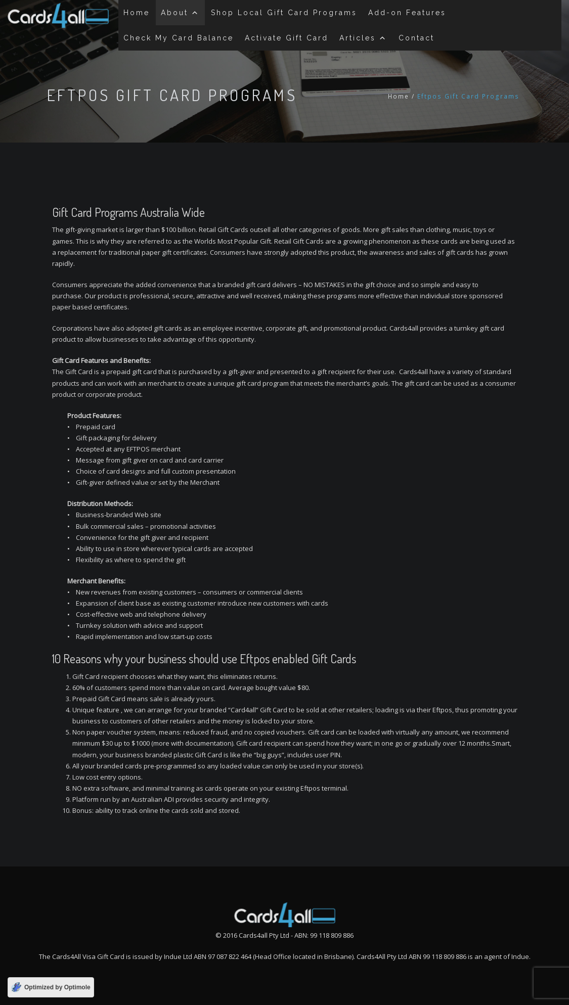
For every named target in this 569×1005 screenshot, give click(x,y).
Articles (363, 38)
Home (136, 13)
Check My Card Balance (178, 38)
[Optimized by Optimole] (51, 987)
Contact (416, 38)
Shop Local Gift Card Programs (284, 13)
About (180, 12)
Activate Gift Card (286, 38)
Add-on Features (407, 13)
